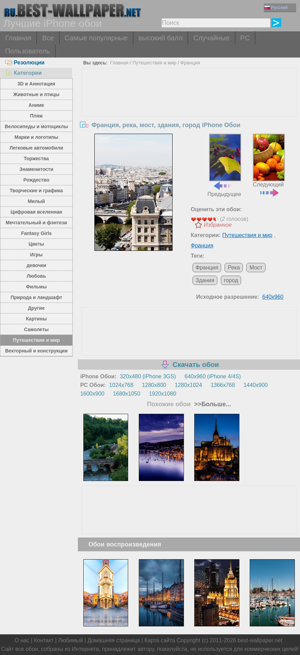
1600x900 (92, 394)
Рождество (36, 180)
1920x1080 (162, 394)
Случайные (211, 38)
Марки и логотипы (36, 137)
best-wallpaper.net (260, 640)
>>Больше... (212, 404)
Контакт (44, 640)
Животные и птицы (36, 94)
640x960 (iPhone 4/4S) (213, 376)
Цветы (36, 244)
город (231, 280)
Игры (36, 254)
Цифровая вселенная (36, 212)
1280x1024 (188, 385)
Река (234, 267)
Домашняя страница (113, 640)
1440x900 (256, 385)
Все (48, 38)
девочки (36, 265)
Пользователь (27, 51)
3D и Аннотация (36, 83)
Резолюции (24, 62)
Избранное (218, 225)
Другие (36, 308)
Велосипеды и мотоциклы (36, 126)
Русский (276, 7)
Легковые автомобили (36, 148)
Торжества (36, 158)
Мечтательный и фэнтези (36, 222)
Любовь (36, 276)
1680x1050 (126, 394)
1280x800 (154, 385)
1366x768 (223, 385)
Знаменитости (36, 169)
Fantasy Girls (36, 233)
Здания (205, 280)
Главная (18, 38)
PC (245, 38)
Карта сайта (159, 640)
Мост (255, 267)
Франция (190, 62)
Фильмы (36, 286)
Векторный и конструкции (36, 351)
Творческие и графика (36, 190)
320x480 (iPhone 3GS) (148, 376)
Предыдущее (224, 165)
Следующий (269, 164)
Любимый (70, 640)
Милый (36, 201)
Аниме (36, 105)
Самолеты (36, 329)
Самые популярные (96, 38)
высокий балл (160, 38)
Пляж (36, 116)
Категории (23, 73)
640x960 (272, 297)
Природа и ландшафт (36, 297)
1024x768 (121, 385)
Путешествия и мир (36, 340)
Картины (36, 318)
